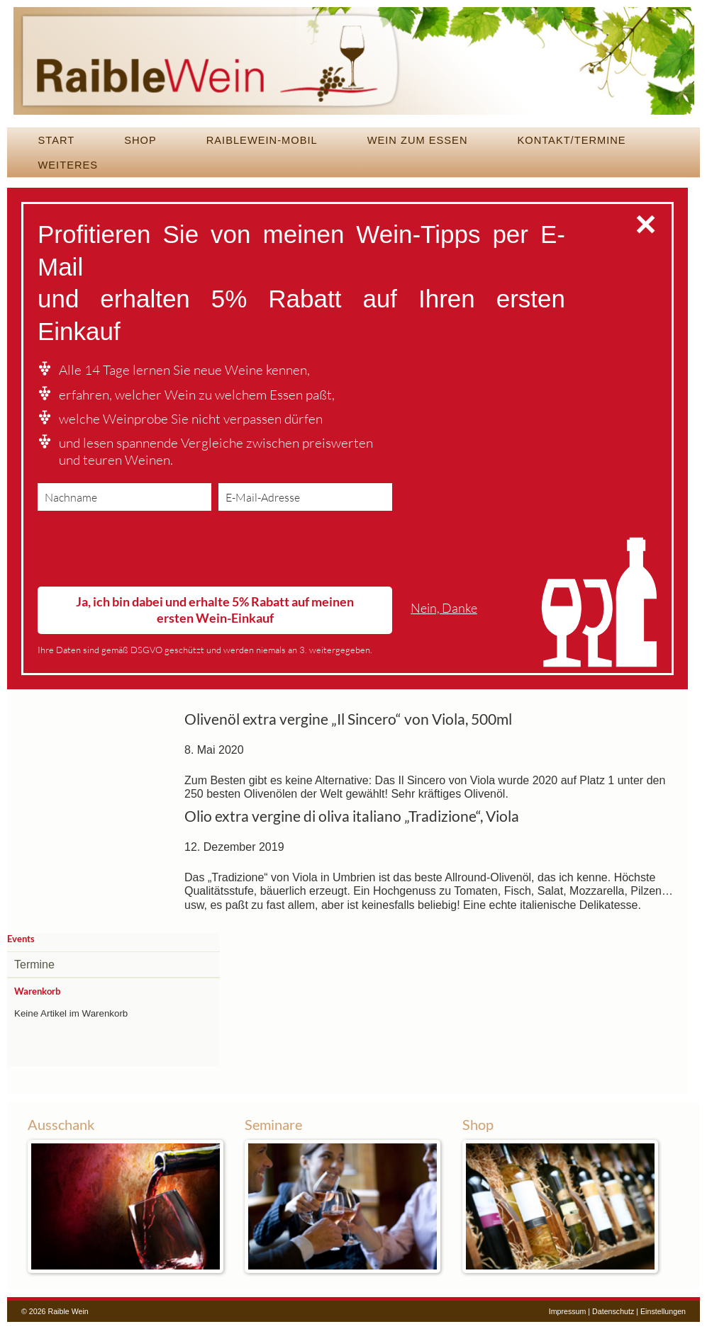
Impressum (567, 1311)
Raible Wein (353, 67)
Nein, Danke (444, 608)
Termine (34, 964)
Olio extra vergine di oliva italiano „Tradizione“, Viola (351, 816)
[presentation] (145, 551)
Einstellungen (663, 1311)
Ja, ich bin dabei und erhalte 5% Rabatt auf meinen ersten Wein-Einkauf (215, 610)
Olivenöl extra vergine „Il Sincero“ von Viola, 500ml (348, 719)
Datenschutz (613, 1311)
